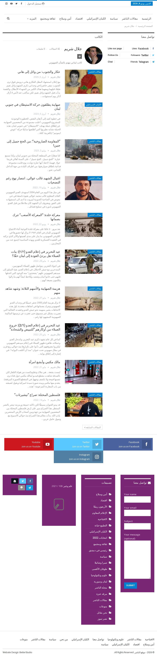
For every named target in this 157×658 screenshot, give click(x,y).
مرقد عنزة (101, 593)
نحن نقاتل (102, 612)
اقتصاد (79, 18)
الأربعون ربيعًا (100, 506)
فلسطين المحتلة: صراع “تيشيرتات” (37, 395)
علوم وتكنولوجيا (99, 575)
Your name (137, 497)
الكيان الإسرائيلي (96, 18)
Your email (137, 510)
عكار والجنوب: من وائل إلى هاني (39, 72)
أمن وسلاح (65, 18)
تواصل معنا (142, 482)
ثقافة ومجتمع (47, 18)
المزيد (33, 18)
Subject (137, 524)
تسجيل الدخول (35, 3)
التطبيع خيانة (101, 525)
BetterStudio (25, 652)
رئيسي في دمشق (98, 550)
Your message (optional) (137, 556)
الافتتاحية (102, 519)
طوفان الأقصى (99, 569)
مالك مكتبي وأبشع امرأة (44, 362)
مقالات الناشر (130, 18)
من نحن (64, 639)
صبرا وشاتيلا (101, 562)
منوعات (103, 606)
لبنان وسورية (100, 581)
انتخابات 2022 (100, 537)
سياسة (114, 18)
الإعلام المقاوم (99, 512)
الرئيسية (146, 18)
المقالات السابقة (92, 427)
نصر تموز (102, 618)
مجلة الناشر (101, 587)
